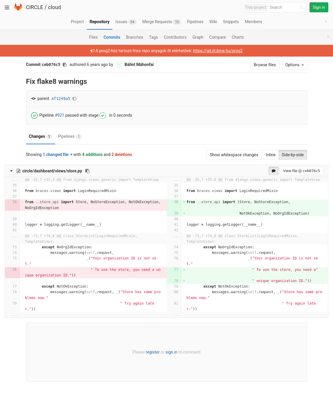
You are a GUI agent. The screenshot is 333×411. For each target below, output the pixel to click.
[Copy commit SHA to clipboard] (64, 65)
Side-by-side (293, 154)
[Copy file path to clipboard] (87, 171)
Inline (271, 154)
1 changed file (57, 154)
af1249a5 (60, 98)
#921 (59, 115)
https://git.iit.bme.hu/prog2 (218, 50)
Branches (134, 37)
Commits (112, 37)
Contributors (175, 37)
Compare (217, 37)
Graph (197, 37)
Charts (238, 37)
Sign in (319, 7)
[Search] (287, 7)
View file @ (301, 171)
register (153, 352)
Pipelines (70, 136)
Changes (40, 136)
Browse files (265, 64)
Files (93, 37)
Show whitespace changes (234, 154)
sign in (171, 352)
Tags (153, 37)
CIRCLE (34, 7)
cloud (54, 7)
